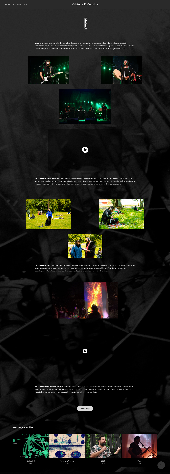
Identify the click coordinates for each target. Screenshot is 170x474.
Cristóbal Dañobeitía (85, 4)
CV (25, 4)
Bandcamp (85, 408)
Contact (17, 4)
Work (7, 4)
